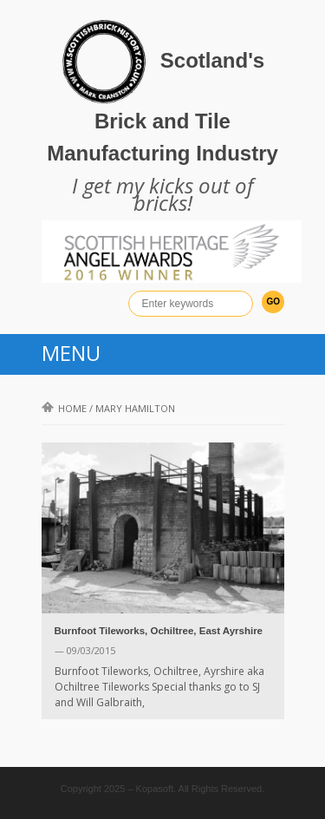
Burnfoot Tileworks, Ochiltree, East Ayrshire (159, 631)
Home (64, 408)
